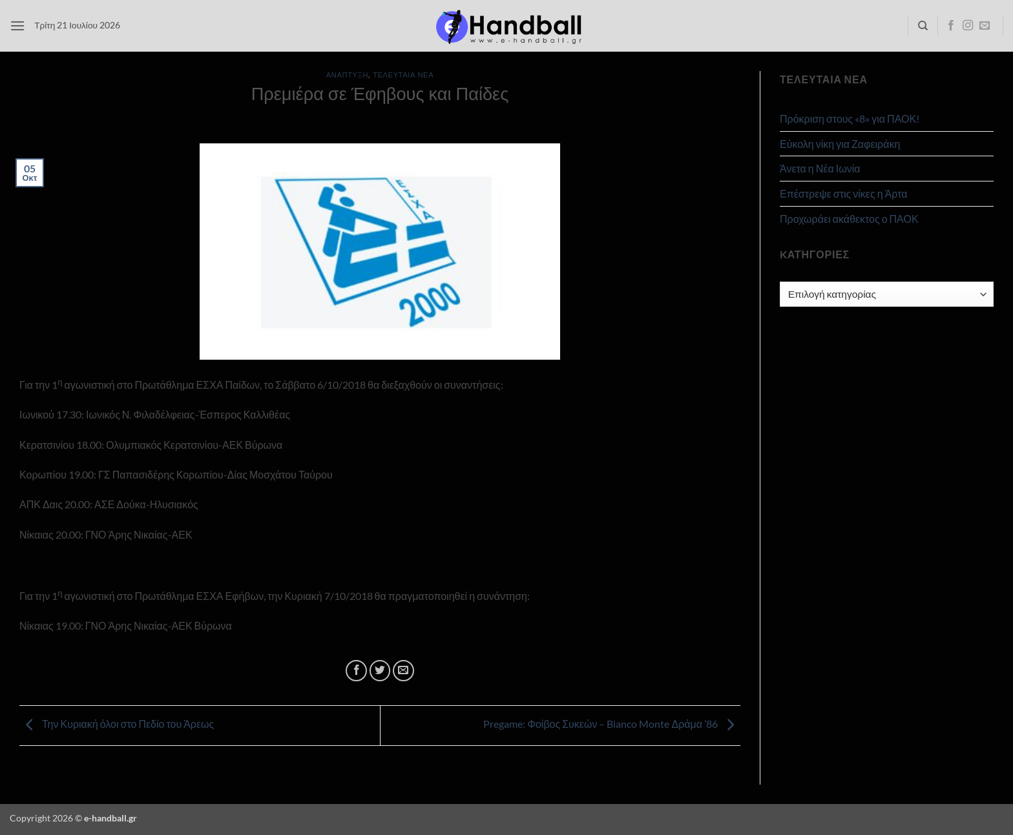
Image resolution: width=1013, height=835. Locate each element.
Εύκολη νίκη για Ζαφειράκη (840, 144)
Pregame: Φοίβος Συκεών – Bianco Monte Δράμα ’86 (611, 723)
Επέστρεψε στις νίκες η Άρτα (843, 193)
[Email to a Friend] (403, 670)
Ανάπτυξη (347, 74)
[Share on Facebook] (356, 670)
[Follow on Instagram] (968, 26)
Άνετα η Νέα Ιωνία (820, 168)
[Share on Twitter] (380, 670)
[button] (17, 25)
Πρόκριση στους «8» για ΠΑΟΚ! (849, 118)
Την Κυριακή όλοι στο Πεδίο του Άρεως (116, 723)
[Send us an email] (984, 26)
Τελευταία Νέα (403, 74)
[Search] (923, 26)
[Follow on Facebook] (951, 26)
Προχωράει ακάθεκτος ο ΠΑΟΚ (849, 218)
